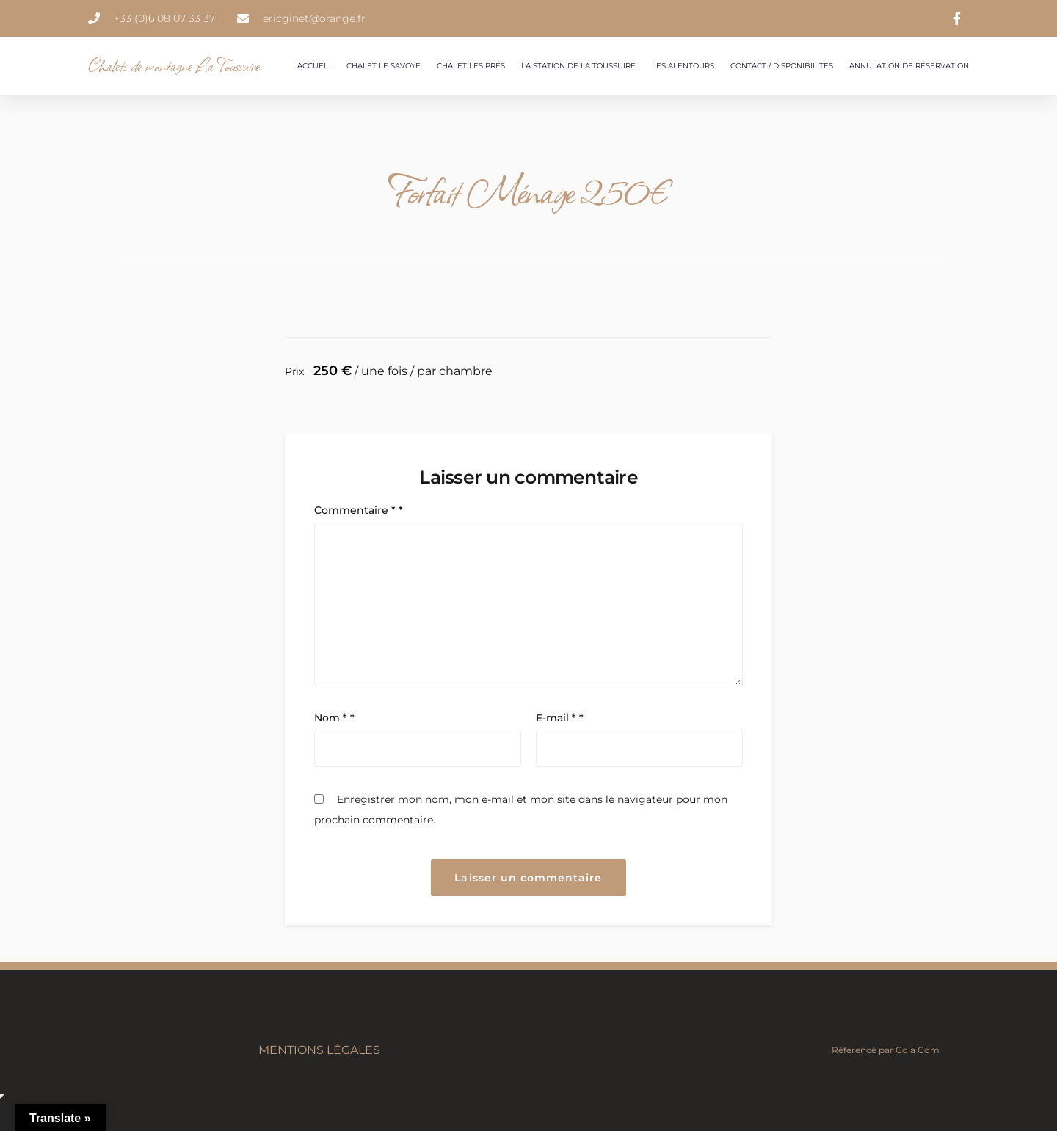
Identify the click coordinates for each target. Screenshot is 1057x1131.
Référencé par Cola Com (886, 1049)
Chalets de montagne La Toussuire (174, 65)
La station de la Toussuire (578, 65)
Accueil (313, 65)
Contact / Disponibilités (781, 65)
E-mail (560, 717)
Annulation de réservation (909, 65)
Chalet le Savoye (383, 65)
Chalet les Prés (471, 65)
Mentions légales (319, 1050)
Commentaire (358, 510)
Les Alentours (683, 65)
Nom (334, 717)
